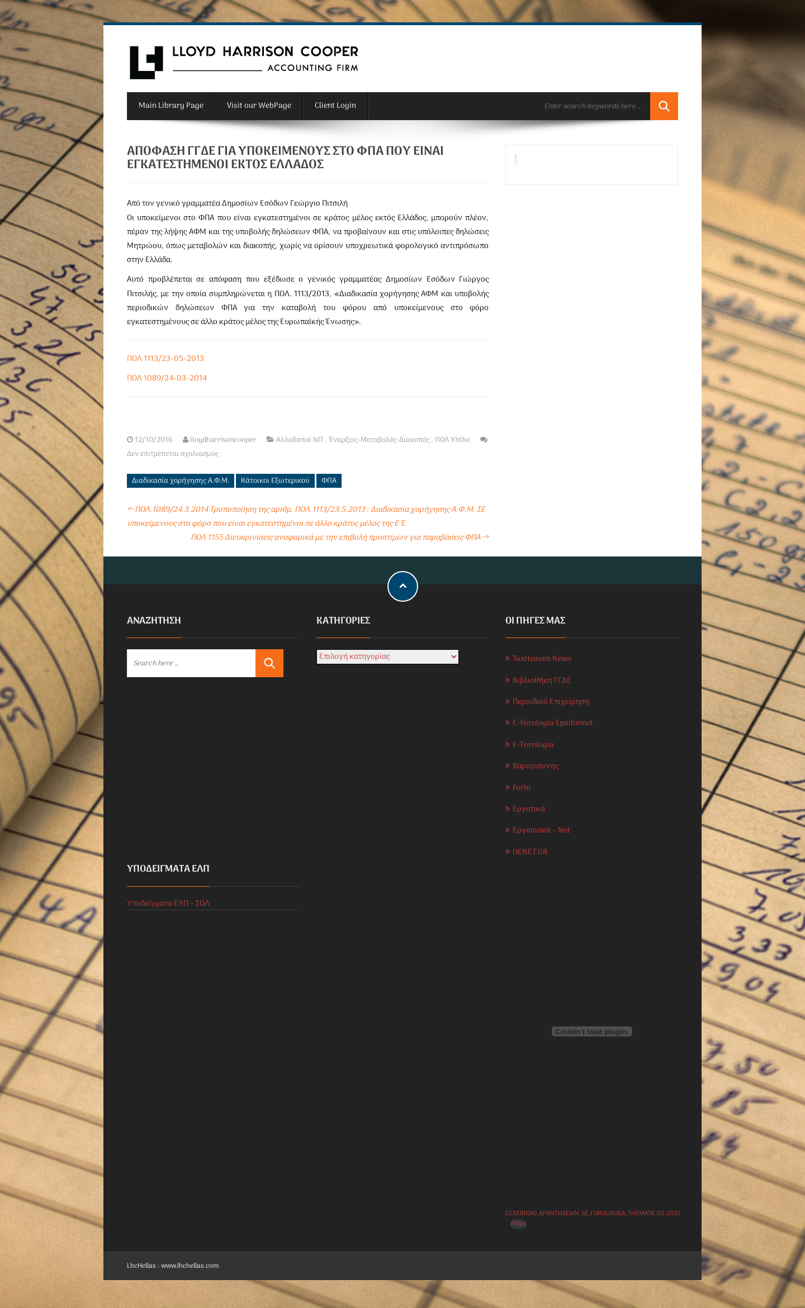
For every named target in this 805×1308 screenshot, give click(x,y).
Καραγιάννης (535, 766)
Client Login (335, 105)
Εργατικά (529, 809)
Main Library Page (171, 105)
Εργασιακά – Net (541, 830)
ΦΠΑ (329, 481)
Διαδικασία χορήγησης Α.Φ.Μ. (180, 481)
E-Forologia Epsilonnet (553, 723)
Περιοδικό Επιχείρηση (551, 702)
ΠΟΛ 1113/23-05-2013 (165, 359)
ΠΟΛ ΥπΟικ (452, 440)
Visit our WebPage (259, 105)
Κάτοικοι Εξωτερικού (275, 481)
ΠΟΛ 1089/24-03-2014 (167, 378)
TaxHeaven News (542, 659)
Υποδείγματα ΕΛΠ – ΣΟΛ (168, 903)
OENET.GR (530, 852)
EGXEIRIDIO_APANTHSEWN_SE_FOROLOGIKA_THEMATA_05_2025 (592, 1214)
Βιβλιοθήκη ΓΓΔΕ (542, 680)
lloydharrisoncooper (223, 440)
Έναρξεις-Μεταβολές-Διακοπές (379, 440)
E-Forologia (533, 745)
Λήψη (518, 1224)
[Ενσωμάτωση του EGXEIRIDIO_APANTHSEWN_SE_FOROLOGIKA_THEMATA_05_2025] (591, 1031)
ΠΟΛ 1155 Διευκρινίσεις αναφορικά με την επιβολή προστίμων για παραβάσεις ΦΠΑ (340, 537)
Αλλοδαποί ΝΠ (299, 440)
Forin (522, 788)
